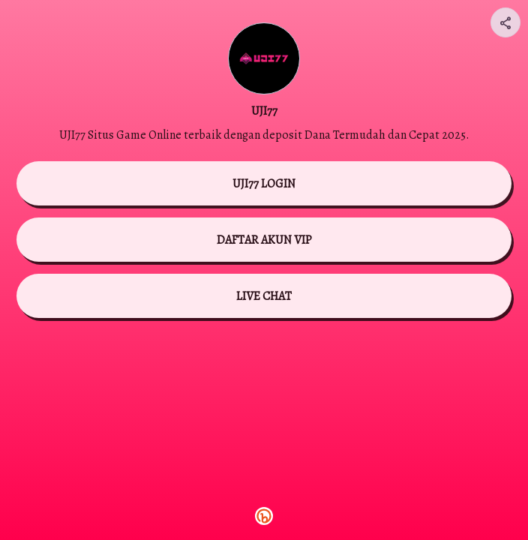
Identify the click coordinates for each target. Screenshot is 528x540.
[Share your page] (505, 23)
